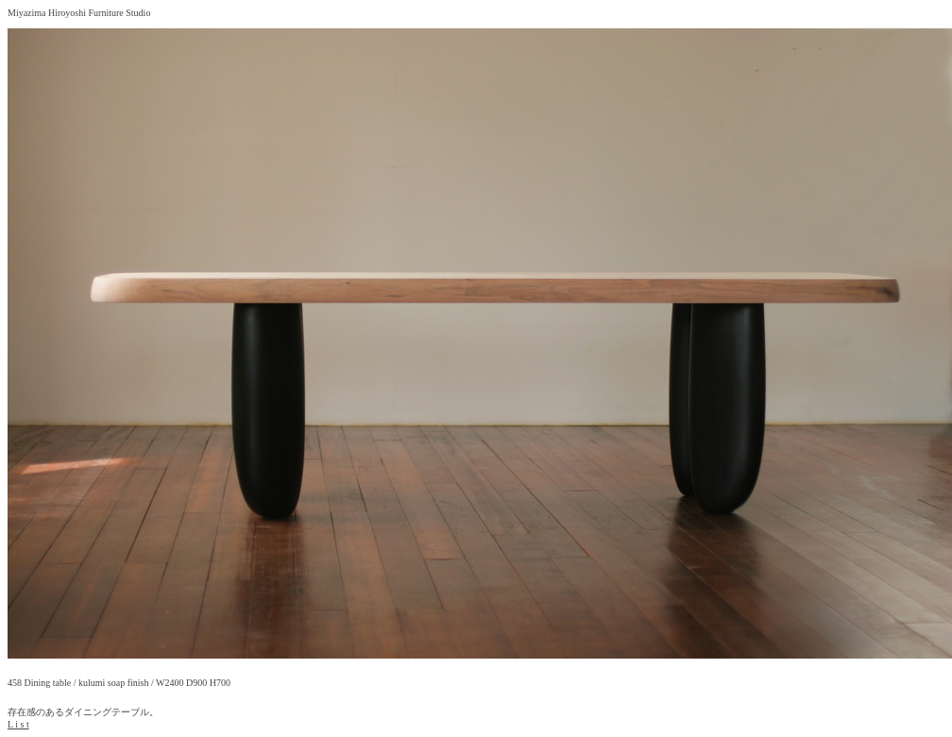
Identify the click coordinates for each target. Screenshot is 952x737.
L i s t (18, 724)
